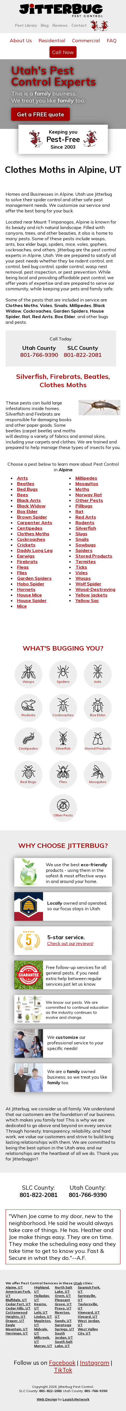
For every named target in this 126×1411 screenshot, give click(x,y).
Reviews (60, 25)
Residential (52, 40)
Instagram (94, 1362)
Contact (79, 25)
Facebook (62, 1362)
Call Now (63, 52)
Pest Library (26, 25)
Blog (45, 25)
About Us (21, 40)
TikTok (63, 1369)
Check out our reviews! (70, 943)
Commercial (86, 40)
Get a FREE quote (40, 114)
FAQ (112, 40)
